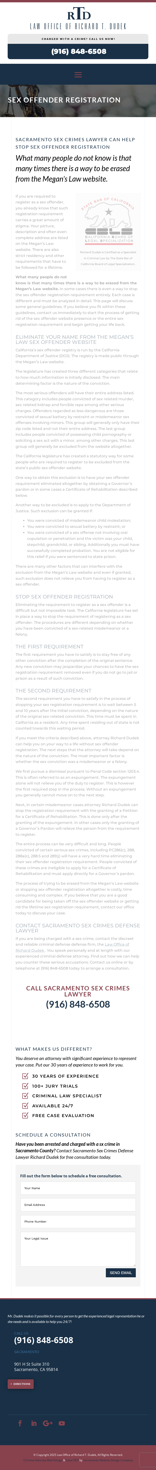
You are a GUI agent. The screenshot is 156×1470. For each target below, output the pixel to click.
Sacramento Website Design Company (108, 1460)
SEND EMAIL (121, 1272)
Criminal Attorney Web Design (42, 1460)
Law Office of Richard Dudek (41, 1358)
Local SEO (72, 1460)
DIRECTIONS (21, 1384)
